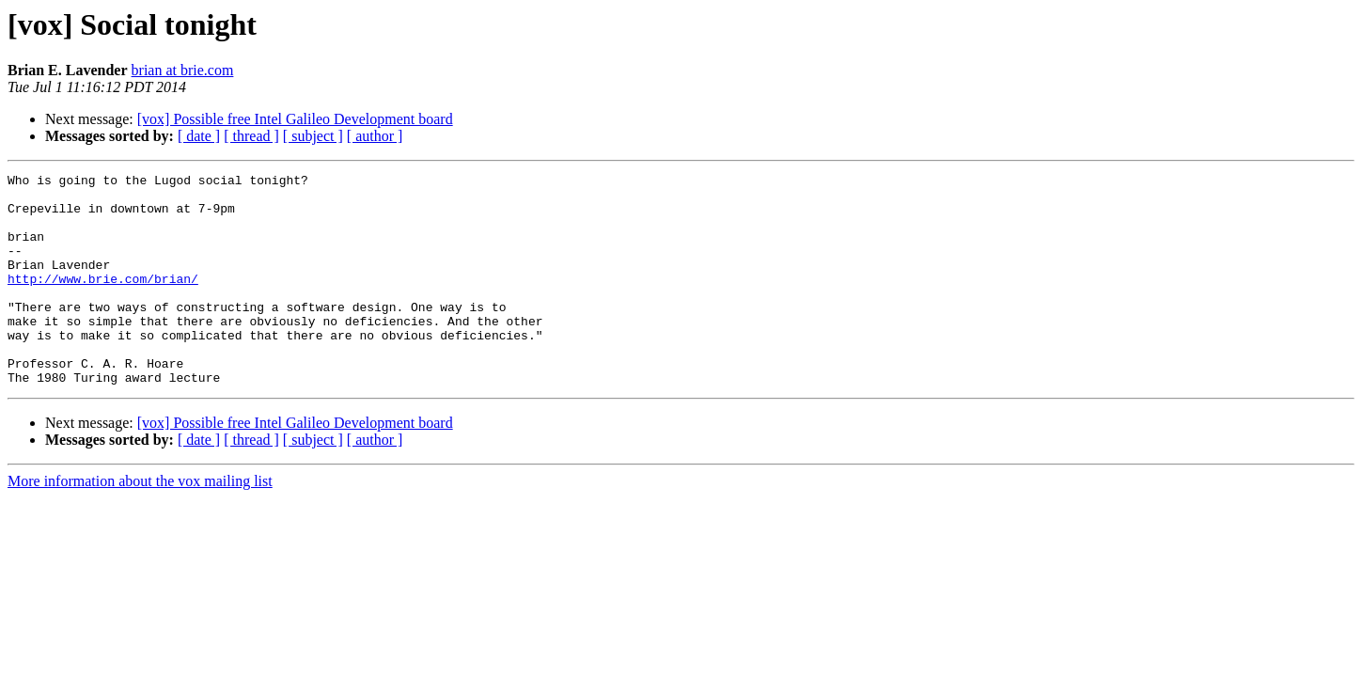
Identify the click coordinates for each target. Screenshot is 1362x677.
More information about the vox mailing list (140, 523)
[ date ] (199, 136)
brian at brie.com (183, 70)
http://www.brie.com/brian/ (103, 300)
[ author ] (375, 136)
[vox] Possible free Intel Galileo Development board (295, 119)
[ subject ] (313, 136)
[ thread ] (251, 136)
